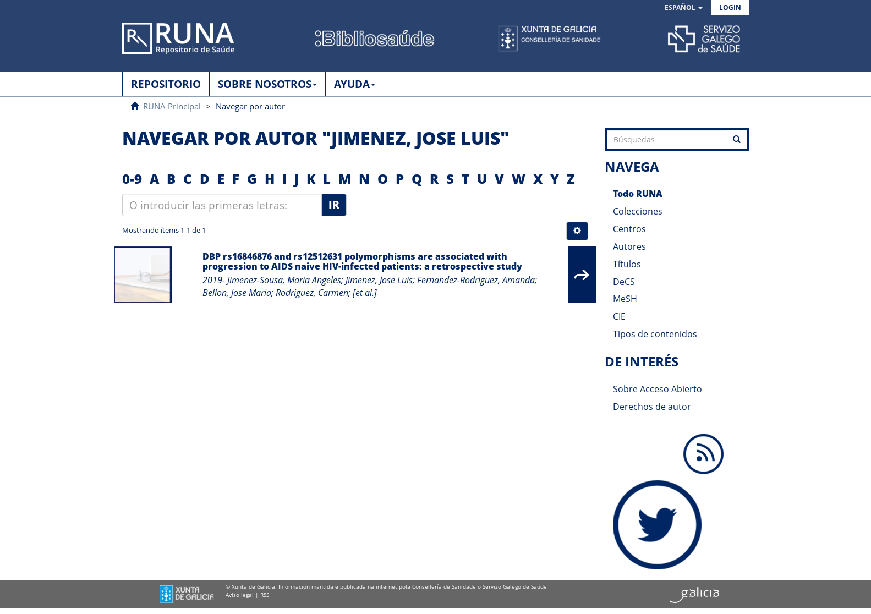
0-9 (132, 178)
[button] (683, 8)
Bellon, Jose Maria (236, 293)
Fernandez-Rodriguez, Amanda (476, 280)
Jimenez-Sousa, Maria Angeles (284, 280)
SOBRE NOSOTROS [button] (267, 84)
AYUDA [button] (354, 84)
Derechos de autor (652, 407)
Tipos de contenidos (655, 334)
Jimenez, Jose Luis (379, 280)
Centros (629, 229)
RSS (264, 595)
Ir (333, 205)
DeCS (624, 282)
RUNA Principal (172, 106)
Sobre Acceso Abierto (657, 389)
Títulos (627, 264)
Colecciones (637, 211)
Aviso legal (240, 595)
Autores (629, 246)
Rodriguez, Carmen (312, 293)
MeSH (625, 299)
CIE (619, 316)
